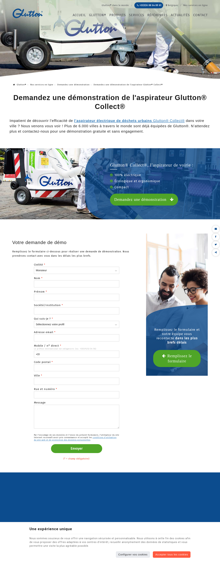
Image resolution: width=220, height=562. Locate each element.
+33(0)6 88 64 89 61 (149, 5)
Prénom (40, 291)
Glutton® (97, 15)
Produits (117, 15)
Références (157, 15)
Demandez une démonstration (73, 85)
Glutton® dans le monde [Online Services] (115, 5)
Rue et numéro (45, 389)
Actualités (180, 15)
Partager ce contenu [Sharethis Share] (215, 252)
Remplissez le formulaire (177, 358)
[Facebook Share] (215, 236)
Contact (200, 15)
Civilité (39, 264)
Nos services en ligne (41, 85)
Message (40, 402)
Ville (38, 375)
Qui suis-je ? (43, 318)
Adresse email (45, 332)
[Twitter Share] (215, 244)
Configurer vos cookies (132, 554)
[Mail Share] (215, 229)
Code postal (43, 362)
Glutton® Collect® (129, 121)
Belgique (172, 5)
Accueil (79, 15)
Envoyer (76, 449)
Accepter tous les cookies (171, 554)
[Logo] (27, 13)
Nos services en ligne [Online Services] (195, 5)
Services (136, 15)
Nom (38, 278)
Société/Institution (48, 305)
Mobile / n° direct (47, 345)
